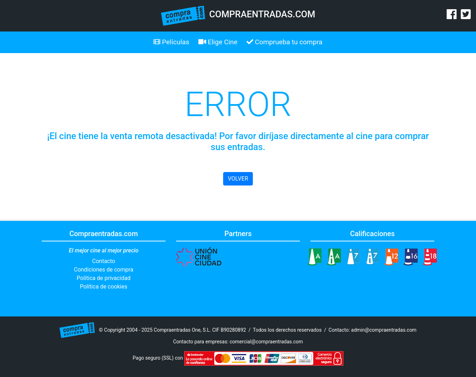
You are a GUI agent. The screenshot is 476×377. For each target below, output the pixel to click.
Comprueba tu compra (284, 42)
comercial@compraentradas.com (266, 341)
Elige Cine (218, 42)
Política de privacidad (103, 278)
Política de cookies (103, 286)
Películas (171, 42)
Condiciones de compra (103, 269)
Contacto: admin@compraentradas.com (373, 329)
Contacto (103, 261)
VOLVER (238, 178)
